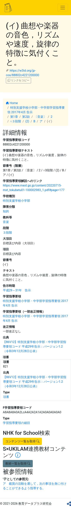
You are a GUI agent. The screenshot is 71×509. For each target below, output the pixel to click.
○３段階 (15, 121)
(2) (27, 121)
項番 (6, 397)
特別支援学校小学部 (16, 200)
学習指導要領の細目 (16, 423)
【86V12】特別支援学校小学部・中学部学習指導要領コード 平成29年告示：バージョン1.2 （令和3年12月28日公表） (34, 346)
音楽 (6, 222)
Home (12, 103)
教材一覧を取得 (17, 463)
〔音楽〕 (40, 117)
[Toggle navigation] (62, 7)
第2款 (26, 117)
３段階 (7, 232)
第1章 (14, 117)
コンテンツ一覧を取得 (22, 441)
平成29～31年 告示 (17, 290)
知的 (6, 211)
